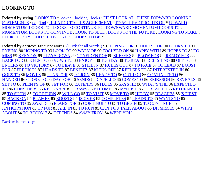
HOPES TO (177, 51)
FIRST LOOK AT (118, 18)
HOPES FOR (151, 46)
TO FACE (142, 65)
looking (81, 18)
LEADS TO (142, 98)
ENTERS (10, 65)
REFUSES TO (134, 70)
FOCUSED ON (116, 51)
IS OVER (87, 98)
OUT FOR (132, 74)
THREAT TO (155, 89)
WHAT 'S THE (155, 84)
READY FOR (177, 55)
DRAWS (79, 89)
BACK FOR (12, 60)
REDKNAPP (55, 89)
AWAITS (40, 103)
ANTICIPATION (16, 108)
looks (95, 18)
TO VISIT (94, 94)
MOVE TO (119, 94)
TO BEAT (132, 60)
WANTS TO (169, 98)
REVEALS (186, 79)
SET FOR (59, 84)
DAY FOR (62, 79)
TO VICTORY (36, 65)
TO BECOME (35, 113)
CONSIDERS (26, 89)
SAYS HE (127, 84)
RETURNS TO (186, 89)
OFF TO (183, 60)
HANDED (11, 79)
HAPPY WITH (148, 51)
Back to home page (18, 122)
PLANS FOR (65, 103)
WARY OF (87, 51)
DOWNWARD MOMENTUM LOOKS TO (143, 27)
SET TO (9, 84)
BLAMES (41, 98)
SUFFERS (122, 55)
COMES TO (132, 79)
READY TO (106, 74)
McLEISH (129, 89)
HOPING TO (35, 51)
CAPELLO (106, 79)
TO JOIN (82, 74)
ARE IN (65, 108)
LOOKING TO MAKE (178, 32)
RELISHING (158, 60)
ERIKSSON (159, 79)
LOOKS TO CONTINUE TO (78, 27)
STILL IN (90, 65)
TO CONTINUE (157, 103)
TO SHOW (16, 94)
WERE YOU (121, 113)
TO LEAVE (65, 65)
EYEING (10, 51)
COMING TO (14, 103)
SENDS (83, 79)
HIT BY (142, 94)
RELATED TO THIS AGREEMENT (80, 22)
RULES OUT (116, 65)
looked (66, 18)
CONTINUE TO (97, 103)
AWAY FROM (91, 113)
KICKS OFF (104, 70)
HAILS (106, 84)
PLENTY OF (33, 84)
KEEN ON (27, 55)
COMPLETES (114, 98)
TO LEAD (167, 65)
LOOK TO (62, 51)
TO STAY (109, 60)
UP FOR (45, 108)
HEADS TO (53, 70)
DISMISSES (163, 108)
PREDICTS (27, 70)
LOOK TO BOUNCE (51, 37)
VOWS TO (63, 60)
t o (34, 22)
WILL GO (71, 94)
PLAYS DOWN (56, 55)
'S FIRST (188, 94)
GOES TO (11, 74)
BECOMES (104, 89)
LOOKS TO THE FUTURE (131, 32)
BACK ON (16, 98)
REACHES (164, 94)
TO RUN (86, 108)
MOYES (33, 74)
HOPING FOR (121, 46)
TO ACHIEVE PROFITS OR (140, 22)
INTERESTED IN (168, 70)
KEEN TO (38, 60)
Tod (43, 22)
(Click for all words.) (84, 46)
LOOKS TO (45, 18)
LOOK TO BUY (16, 37)
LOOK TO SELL (90, 32)
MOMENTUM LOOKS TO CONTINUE (37, 32)
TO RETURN (44, 94)
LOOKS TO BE (86, 37)
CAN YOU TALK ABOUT (123, 108)
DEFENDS (62, 113)
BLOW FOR (148, 55)
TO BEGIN (127, 103)
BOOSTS (64, 98)
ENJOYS (87, 60)
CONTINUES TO (162, 74)
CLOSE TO (36, 79)
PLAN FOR (57, 74)
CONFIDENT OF (92, 55)
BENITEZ (79, 70)
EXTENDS (84, 84)
